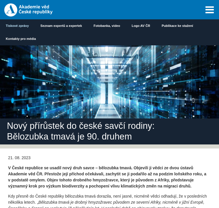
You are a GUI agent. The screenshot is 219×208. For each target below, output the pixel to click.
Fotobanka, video (106, 25)
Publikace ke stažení (177, 25)
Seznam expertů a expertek (61, 25)
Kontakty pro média (21, 38)
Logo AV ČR (141, 25)
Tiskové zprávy (17, 25)
